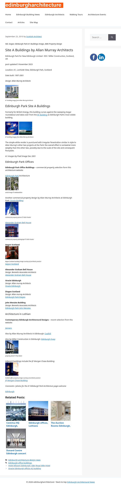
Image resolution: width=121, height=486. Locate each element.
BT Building (42, 114)
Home (8, 14)
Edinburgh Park (12, 175)
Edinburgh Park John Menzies (18, 308)
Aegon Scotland (12, 264)
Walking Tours (76, 14)
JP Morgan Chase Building (16, 380)
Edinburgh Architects (54, 14)
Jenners (8, 328)
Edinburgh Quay (48, 339)
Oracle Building (16, 200)
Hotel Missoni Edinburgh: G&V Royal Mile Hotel (29, 465)
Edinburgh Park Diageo (15, 297)
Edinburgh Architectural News (81, 482)
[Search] (112, 37)
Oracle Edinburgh (12, 286)
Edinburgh (9, 391)
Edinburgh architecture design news (24, 460)
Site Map (34, 22)
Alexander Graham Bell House (18, 222)
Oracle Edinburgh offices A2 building (24, 468)
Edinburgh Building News (28, 14)
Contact (8, 22)
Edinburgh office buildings (20, 463)
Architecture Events (97, 14)
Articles (21, 22)
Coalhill (48, 333)
